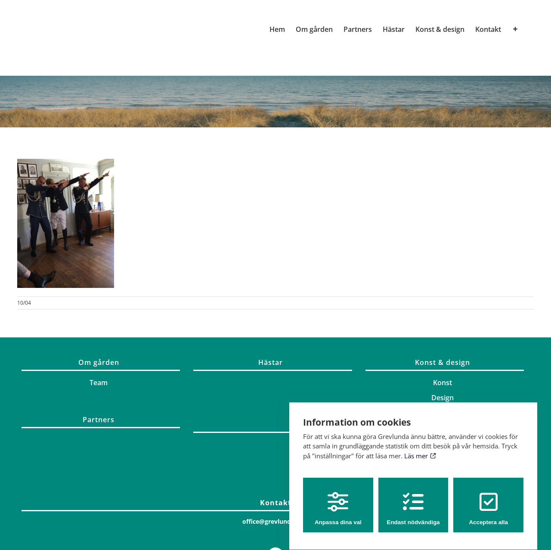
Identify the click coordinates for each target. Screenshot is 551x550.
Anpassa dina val (338, 501)
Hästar (270, 362)
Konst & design (442, 362)
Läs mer (420, 447)
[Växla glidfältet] (515, 29)
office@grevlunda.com (275, 521)
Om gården (98, 362)
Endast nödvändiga (413, 501)
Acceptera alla (488, 501)
